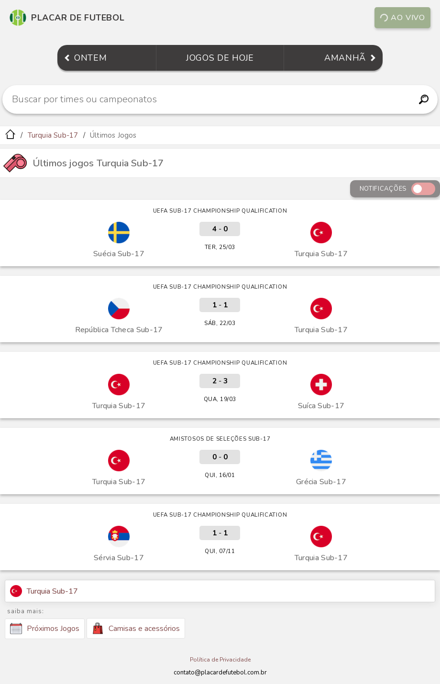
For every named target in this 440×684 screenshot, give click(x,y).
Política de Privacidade (220, 659)
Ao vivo (402, 17)
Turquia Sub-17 (53, 135)
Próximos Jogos (44, 628)
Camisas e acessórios (136, 628)
